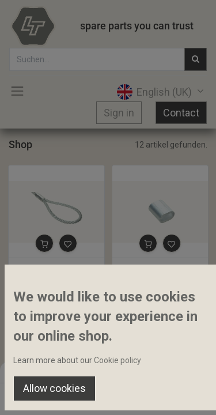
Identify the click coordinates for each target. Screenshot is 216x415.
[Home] (38, 395)
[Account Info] (178, 395)
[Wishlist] (143, 395)
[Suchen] (195, 59)
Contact (181, 113)
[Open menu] (108, 398)
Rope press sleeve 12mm (160, 268)
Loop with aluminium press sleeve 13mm (56, 268)
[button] (44, 243)
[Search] (72, 395)
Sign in (119, 113)
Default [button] (164, 371)
